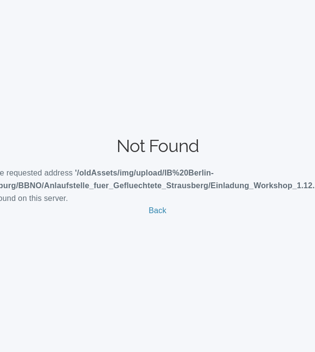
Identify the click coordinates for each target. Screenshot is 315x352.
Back (157, 210)
